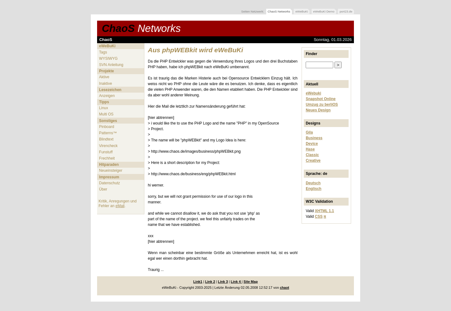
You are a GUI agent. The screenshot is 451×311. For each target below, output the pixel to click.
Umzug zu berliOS (322, 104)
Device (312, 143)
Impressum (109, 177)
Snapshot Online (320, 99)
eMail (120, 206)
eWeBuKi (301, 11)
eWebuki (313, 93)
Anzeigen (107, 96)
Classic (312, 155)
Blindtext (106, 139)
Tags (103, 52)
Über (103, 189)
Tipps (104, 102)
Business (314, 138)
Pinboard (106, 127)
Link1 (197, 281)
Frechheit (107, 158)
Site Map (251, 281)
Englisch (313, 188)
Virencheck (108, 146)
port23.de (346, 11)
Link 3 (223, 281)
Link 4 (236, 281)
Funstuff (105, 152)
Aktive (104, 77)
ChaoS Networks (279, 11)
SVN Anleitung (111, 65)
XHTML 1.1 (324, 211)
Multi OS (106, 114)
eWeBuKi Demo (323, 11)
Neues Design (318, 110)
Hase (310, 149)
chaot (284, 287)
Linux (103, 108)
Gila (309, 132)
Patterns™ (108, 133)
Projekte (106, 71)
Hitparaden (109, 164)
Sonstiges (108, 121)
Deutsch (313, 183)
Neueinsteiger (110, 170)
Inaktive (105, 83)
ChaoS (141, 28)
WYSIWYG (108, 58)
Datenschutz (109, 183)
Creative (313, 160)
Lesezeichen (110, 90)
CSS (319, 216)
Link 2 (210, 281)
